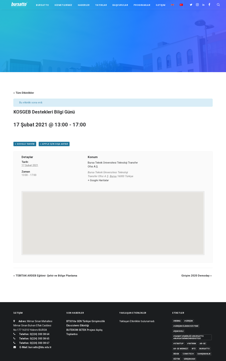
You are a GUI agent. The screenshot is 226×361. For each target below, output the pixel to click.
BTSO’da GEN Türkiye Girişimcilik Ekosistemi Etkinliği (85, 279)
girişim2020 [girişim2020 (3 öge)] (189, 315)
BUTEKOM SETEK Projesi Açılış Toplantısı (84, 288)
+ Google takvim (25, 100)
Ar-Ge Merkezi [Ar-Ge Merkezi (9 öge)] (180, 305)
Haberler (82, 5)
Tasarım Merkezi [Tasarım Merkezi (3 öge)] (182, 325)
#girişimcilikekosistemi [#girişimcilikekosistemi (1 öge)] (185, 282)
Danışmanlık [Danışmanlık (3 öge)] (203, 310)
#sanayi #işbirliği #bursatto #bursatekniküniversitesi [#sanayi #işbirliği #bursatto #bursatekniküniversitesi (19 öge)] (188, 293)
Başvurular (118, 5)
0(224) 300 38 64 (39, 290)
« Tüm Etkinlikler (23, 49)
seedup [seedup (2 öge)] (203, 320)
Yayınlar (99, 5)
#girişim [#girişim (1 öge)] (188, 277)
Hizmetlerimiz (61, 5)
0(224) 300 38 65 (39, 294)
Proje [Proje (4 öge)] (192, 320)
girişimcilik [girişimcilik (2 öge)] (179, 320)
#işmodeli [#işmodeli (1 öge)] (178, 287)
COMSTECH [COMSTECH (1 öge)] (188, 310)
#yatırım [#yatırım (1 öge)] (191, 300)
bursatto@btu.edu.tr (40, 303)
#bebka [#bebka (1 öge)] (177, 277)
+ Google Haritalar (98, 136)
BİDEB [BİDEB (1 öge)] (176, 310)
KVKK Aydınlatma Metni (25, 354)
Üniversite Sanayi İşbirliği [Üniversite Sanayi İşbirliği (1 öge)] (187, 331)
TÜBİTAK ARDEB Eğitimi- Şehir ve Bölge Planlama (45, 232)
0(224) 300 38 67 (39, 299)
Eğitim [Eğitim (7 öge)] (176, 315)
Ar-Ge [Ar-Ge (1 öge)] (203, 300)
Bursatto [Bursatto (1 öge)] (204, 305)
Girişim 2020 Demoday (196, 232)
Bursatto (40, 5)
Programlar (140, 5)
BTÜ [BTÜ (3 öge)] (194, 305)
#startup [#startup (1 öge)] (178, 300)
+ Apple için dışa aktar (54, 100)
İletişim (158, 5)
